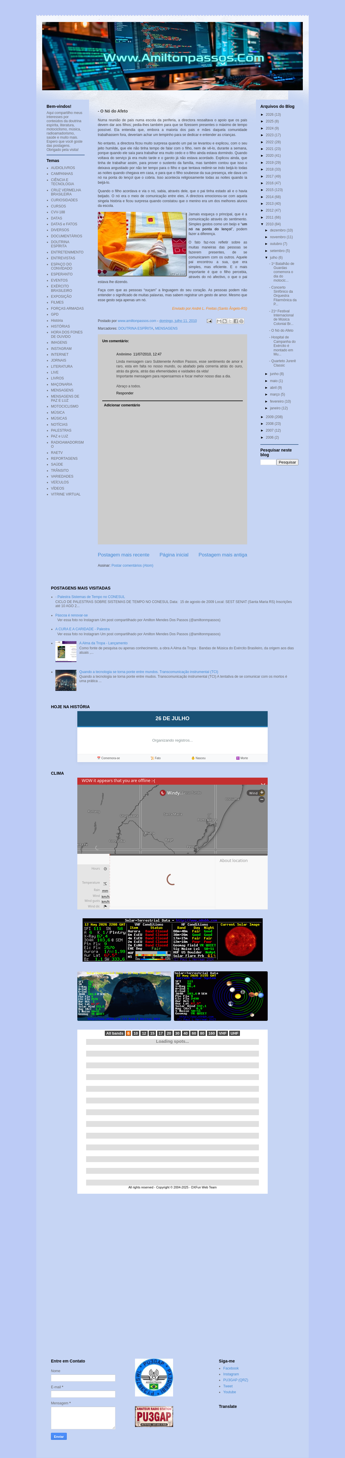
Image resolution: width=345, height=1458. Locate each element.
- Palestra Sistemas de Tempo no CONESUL (90, 597)
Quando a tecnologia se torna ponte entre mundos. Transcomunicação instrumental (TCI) (148, 672)
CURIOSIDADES (64, 200)
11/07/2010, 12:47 (147, 354)
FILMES (57, 302)
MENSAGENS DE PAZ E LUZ (65, 398)
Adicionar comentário (122, 405)
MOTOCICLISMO (64, 406)
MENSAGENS (166, 328)
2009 (270, 417)
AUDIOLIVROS (63, 168)
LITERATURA (62, 366)
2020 (270, 156)
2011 (270, 217)
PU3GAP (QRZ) (235, 1380)
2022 (270, 142)
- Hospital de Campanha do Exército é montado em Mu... (282, 345)
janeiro (275, 408)
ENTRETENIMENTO (67, 252)
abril (274, 388)
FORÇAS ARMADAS (67, 308)
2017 (270, 176)
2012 (270, 210)
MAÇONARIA (61, 384)
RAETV (57, 453)
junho (275, 374)
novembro (278, 237)
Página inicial (174, 555)
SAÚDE (57, 464)
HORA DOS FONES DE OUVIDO (67, 334)
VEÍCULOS (60, 482)
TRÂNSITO (60, 471)
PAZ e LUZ (59, 436)
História (57, 320)
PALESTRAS (61, 430)
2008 (270, 424)
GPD (55, 314)
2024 (270, 128)
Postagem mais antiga (223, 555)
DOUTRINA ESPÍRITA (135, 328)
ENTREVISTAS (63, 258)
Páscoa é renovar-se (71, 615)
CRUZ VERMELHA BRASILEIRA (66, 192)
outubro (276, 244)
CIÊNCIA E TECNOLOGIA (62, 182)
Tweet (228, 1386)
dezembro (278, 230)
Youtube (229, 1392)
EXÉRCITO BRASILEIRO (61, 288)
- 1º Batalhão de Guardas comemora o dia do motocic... (281, 272)
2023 (270, 135)
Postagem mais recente (123, 555)
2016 (270, 183)
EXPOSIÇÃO (61, 296)
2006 (270, 437)
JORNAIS (58, 360)
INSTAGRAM (61, 349)
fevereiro (277, 401)
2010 (270, 224)
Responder (125, 393)
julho (274, 258)
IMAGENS (59, 342)
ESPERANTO (62, 274)
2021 (270, 149)
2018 (270, 169)
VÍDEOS (57, 488)
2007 (270, 430)
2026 (270, 115)
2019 (270, 163)
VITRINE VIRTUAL (66, 494)
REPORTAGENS (64, 459)
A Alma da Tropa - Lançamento (103, 643)
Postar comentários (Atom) (132, 565)
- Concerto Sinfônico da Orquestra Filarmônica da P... (283, 295)
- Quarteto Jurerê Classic (282, 363)
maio (274, 381)
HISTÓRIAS (60, 326)
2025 (270, 121)
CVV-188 (58, 212)
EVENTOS (59, 280)
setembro (278, 251)
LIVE (55, 372)
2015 (270, 190)
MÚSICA (58, 413)
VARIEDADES (62, 476)
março (275, 394)
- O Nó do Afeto (281, 330)
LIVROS (57, 378)
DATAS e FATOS (64, 224)
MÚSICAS (59, 418)
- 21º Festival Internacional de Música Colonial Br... (281, 317)
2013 (270, 204)
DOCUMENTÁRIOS (66, 236)
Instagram (231, 1374)
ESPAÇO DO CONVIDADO (61, 266)
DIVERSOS (60, 230)
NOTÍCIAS (59, 425)
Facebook (231, 1368)
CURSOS (58, 206)
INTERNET (60, 354)
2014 (270, 197)
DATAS (56, 218)
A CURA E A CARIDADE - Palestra (82, 629)
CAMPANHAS (62, 174)
